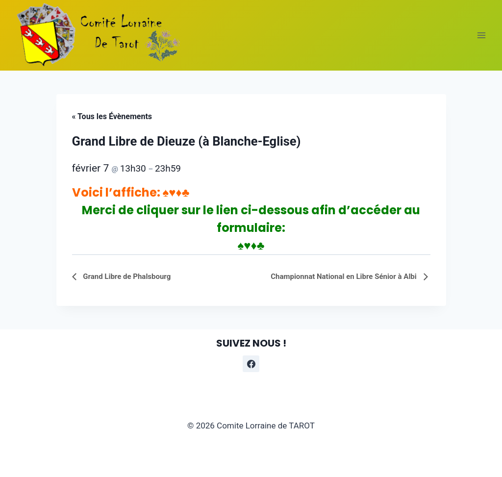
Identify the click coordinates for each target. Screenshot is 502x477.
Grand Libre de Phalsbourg (126, 276)
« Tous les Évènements (112, 116)
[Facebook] (251, 363)
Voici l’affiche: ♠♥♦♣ (131, 192)
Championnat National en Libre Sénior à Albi (344, 276)
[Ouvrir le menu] (481, 35)
